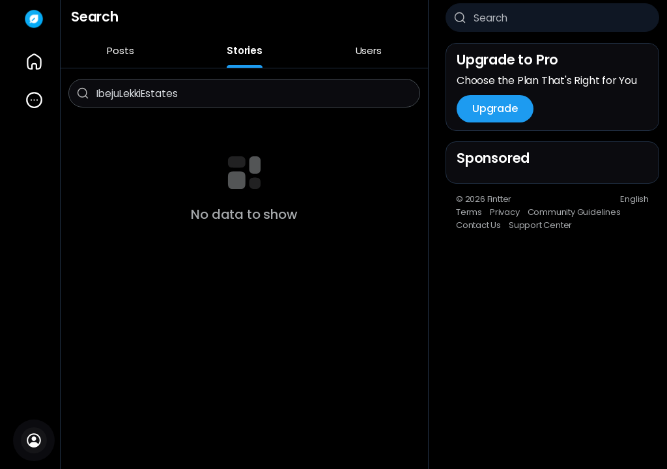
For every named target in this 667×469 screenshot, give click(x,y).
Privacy (505, 212)
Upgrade (495, 108)
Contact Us (478, 225)
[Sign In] (34, 440)
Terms (469, 212)
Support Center (540, 225)
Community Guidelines (574, 212)
